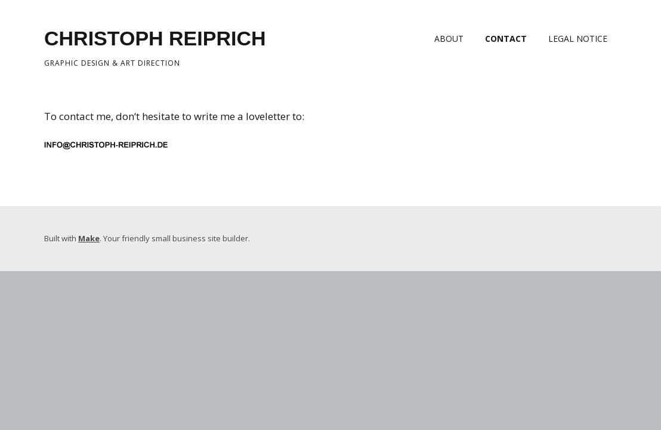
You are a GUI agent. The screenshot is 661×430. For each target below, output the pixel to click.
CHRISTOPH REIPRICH (155, 38)
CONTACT (506, 38)
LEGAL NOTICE (577, 38)
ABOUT (449, 38)
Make (89, 238)
